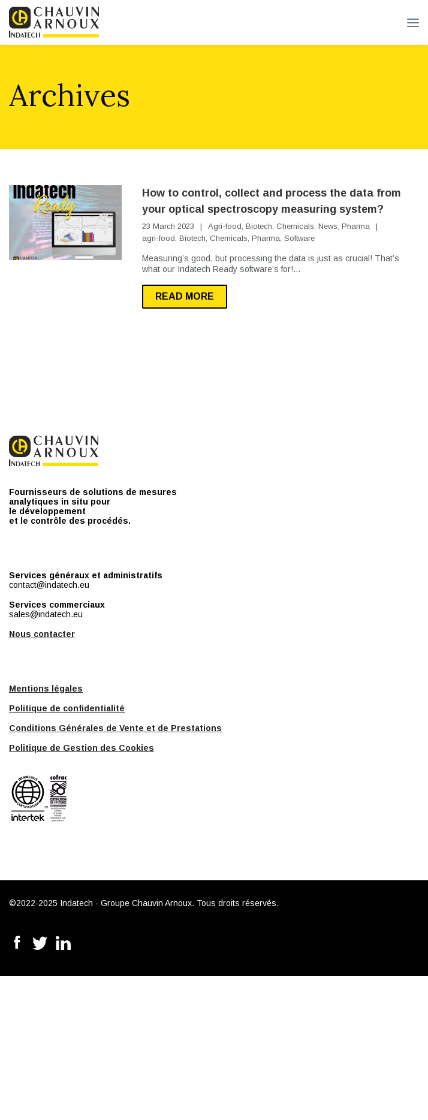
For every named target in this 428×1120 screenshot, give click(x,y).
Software (299, 238)
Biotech (259, 226)
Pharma (356, 226)
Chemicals (295, 226)
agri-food (158, 238)
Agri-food (225, 226)
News (327, 226)
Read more (184, 296)
